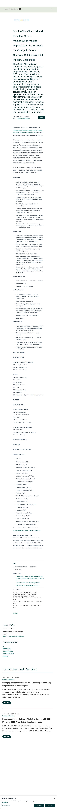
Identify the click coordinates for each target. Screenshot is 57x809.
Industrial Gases (17, 569)
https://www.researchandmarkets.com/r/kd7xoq (26, 530)
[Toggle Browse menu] (51, 9)
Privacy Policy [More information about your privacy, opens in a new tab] (5, 803)
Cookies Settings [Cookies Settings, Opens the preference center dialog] (6, 806)
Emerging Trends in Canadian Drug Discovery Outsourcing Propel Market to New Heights (26, 684)
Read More (6, 702)
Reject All (50, 806)
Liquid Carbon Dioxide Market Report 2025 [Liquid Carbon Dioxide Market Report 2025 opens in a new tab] (28, 583)
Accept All (38, 806)
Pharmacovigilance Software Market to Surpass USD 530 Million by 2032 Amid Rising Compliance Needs (26, 720)
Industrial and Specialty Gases (20, 566)
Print (4, 646)
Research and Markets (24, 118)
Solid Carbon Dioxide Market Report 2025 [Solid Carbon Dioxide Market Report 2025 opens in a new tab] (27, 585)
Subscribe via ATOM (8, 653)
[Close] (54, 799)
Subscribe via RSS (8, 651)
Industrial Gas (33, 566)
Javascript (5, 656)
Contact (15, 613)
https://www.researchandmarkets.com (13, 636)
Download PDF (7, 648)
